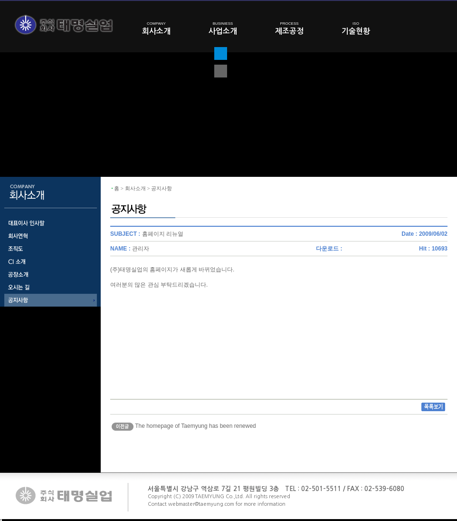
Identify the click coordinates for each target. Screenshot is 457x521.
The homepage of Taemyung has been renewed (195, 426)
